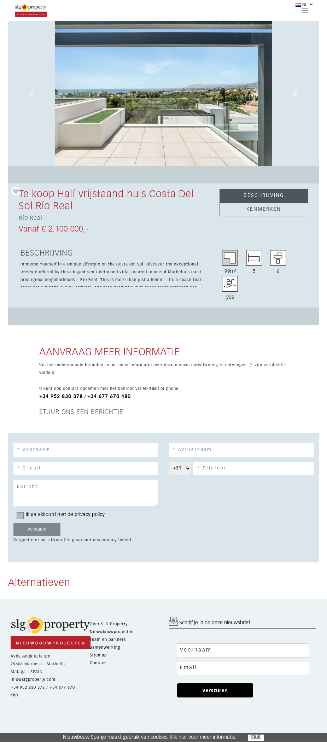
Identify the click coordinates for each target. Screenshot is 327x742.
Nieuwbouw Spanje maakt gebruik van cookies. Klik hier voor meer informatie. (150, 737)
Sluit (256, 737)
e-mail (151, 388)
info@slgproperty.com (33, 680)
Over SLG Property (109, 624)
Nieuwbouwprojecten (112, 632)
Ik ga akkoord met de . (63, 515)
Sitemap (98, 655)
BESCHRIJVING (264, 195)
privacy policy (89, 514)
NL (302, 4)
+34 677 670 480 (109, 396)
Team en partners (108, 640)
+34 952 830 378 (61, 396)
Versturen (215, 690)
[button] (31, 93)
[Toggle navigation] (305, 10)
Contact (98, 663)
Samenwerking (105, 647)
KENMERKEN (263, 209)
